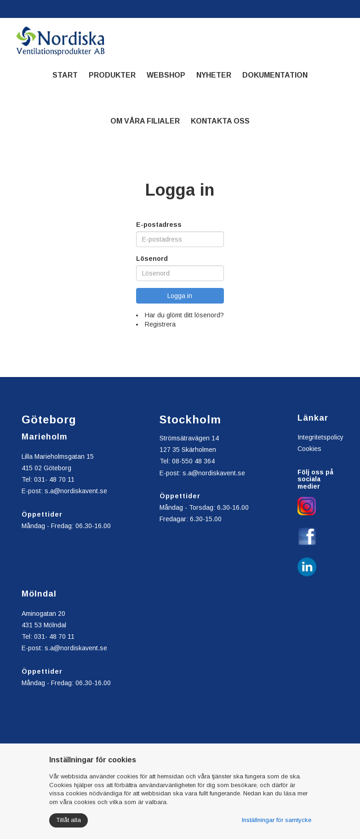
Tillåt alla (68, 819)
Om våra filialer (145, 121)
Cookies (309, 448)
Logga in (179, 295)
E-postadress (159, 224)
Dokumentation (275, 75)
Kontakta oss (220, 121)
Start (65, 75)
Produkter (112, 75)
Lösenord (152, 258)
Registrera (160, 324)
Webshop (166, 75)
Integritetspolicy (320, 437)
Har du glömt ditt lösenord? (184, 315)
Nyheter (213, 75)
